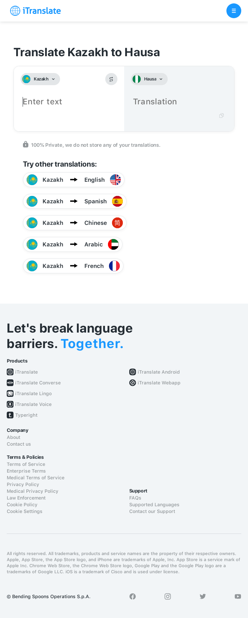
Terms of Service (26, 464)
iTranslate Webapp (159, 382)
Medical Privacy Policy (32, 491)
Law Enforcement (26, 498)
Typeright (26, 415)
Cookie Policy (22, 504)
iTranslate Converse (38, 382)
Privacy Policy (23, 484)
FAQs (135, 498)
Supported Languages (154, 504)
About (13, 437)
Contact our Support (152, 511)
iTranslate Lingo (33, 393)
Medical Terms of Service (35, 477)
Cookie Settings (25, 511)
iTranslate (26, 372)
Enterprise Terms (26, 471)
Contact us (19, 444)
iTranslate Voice (33, 404)
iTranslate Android (159, 372)
